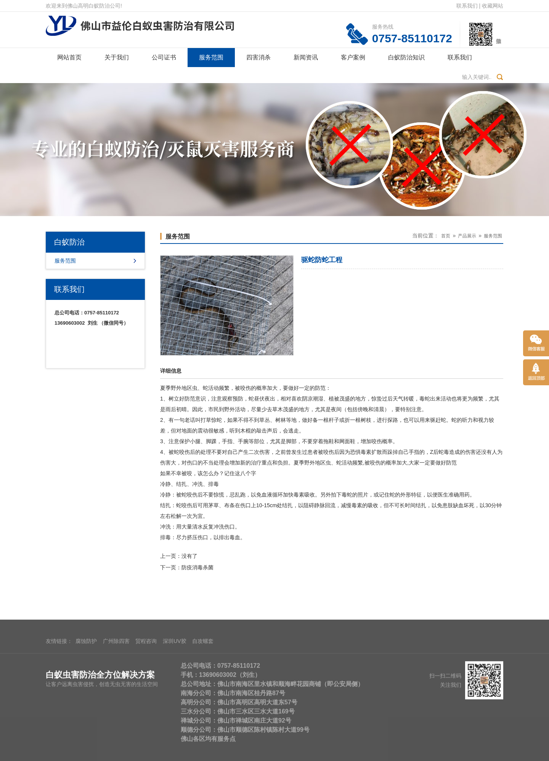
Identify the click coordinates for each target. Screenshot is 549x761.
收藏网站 (492, 6)
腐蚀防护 (86, 694)
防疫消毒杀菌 (197, 567)
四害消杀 (258, 57)
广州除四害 (116, 694)
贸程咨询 (146, 694)
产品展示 (467, 236)
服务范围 (211, 57)
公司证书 (164, 57)
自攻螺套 (203, 694)
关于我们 (116, 57)
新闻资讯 (306, 57)
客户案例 (353, 57)
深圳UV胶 (174, 694)
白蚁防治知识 (406, 57)
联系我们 (467, 6)
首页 (445, 236)
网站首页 (69, 57)
